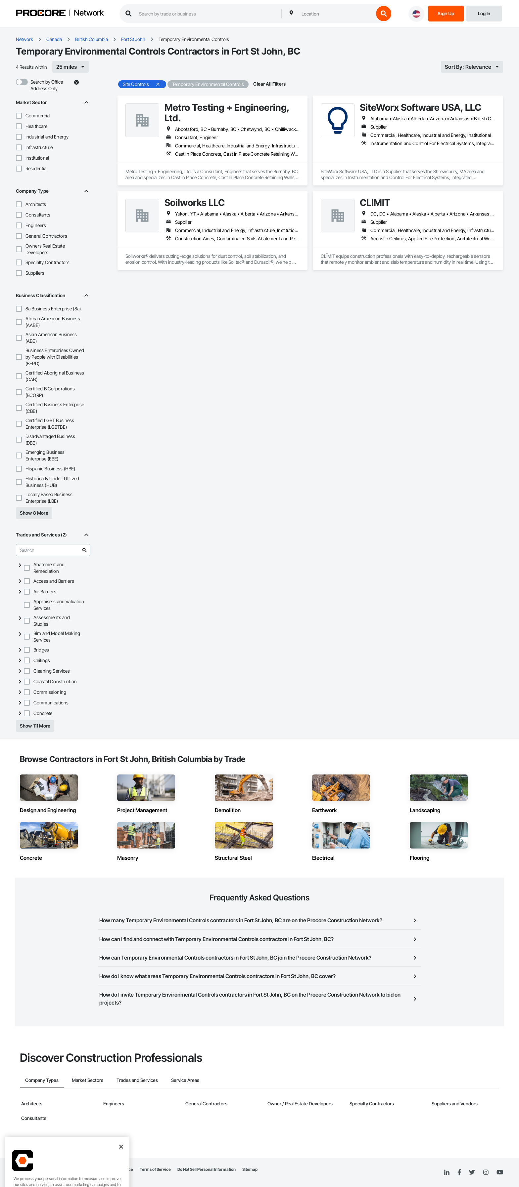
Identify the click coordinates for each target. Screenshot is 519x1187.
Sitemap (250, 1169)
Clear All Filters (269, 84)
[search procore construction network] (207, 13)
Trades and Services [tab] (137, 1080)
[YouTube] (499, 1172)
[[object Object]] (70, 67)
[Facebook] (459, 1172)
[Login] (484, 13)
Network (89, 13)
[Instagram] (486, 1172)
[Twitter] (472, 1172)
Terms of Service (155, 1169)
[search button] (383, 13)
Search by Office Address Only (46, 85)
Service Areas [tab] (185, 1080)
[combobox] (336, 13)
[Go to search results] (84, 550)
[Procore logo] (41, 14)
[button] (19, 116)
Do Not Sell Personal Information (206, 1169)
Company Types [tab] (42, 1080)
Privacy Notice (119, 1169)
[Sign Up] (446, 13)
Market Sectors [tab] (87, 1080)
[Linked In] (446, 1172)
